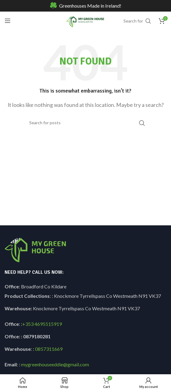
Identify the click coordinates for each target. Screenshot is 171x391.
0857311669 (48, 349)
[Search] (86, 122)
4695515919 (48, 324)
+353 (28, 324)
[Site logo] (85, 20)
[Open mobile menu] (8, 21)
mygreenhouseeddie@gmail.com (55, 364)
